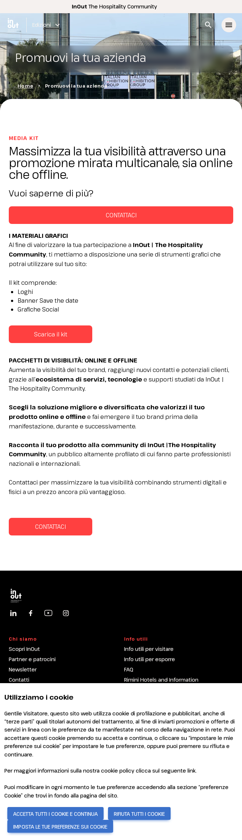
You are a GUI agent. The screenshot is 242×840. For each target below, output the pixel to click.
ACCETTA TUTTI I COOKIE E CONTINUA (55, 813)
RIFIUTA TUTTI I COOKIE (139, 813)
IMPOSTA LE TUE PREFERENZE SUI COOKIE (60, 826)
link (191, 770)
